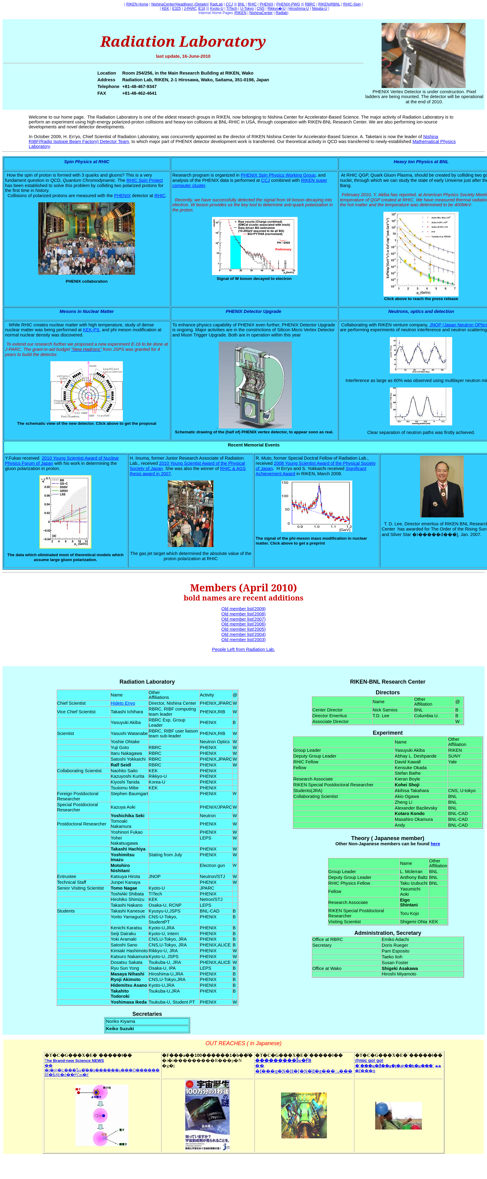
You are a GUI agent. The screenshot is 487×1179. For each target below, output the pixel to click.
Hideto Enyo (123, 703)
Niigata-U (319, 8)
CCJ (229, 4)
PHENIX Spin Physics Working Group (278, 175)
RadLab (216, 4)
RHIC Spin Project (144, 180)
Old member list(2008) (244, 614)
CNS (260, 8)
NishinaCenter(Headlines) (172, 4)
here (435, 843)
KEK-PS (91, 329)
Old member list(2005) (244, 629)
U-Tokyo (247, 8)
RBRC (310, 4)
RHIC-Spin (352, 4)
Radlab (281, 13)
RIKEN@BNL (329, 4)
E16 (202, 8)
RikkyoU (276, 8)
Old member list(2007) (244, 619)
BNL (241, 4)
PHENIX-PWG (288, 4)
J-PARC (190, 8)
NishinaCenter (261, 13)
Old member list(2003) (244, 639)
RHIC (252, 4)
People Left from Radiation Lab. (243, 649)
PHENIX (266, 4)
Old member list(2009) (244, 608)
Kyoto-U (216, 8)
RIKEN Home (137, 4)
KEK (165, 8)
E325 (176, 8)
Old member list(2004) (244, 634)
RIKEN (241, 13)
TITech (231, 8)
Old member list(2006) (244, 624)
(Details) (201, 4)
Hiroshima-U (298, 8)
